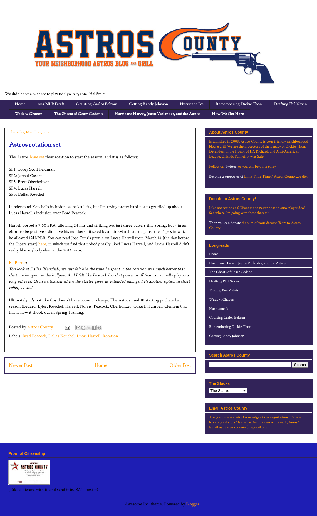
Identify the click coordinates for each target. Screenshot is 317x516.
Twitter (230, 166)
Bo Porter (17, 263)
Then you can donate (225, 222)
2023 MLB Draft (50, 104)
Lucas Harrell (88, 336)
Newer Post (21, 365)
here (42, 244)
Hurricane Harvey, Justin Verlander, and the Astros (157, 114)
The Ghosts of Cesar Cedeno (78, 114)
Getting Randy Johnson (148, 104)
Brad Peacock (34, 336)
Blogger (192, 504)
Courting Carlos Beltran (96, 104)
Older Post (180, 365)
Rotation (110, 336)
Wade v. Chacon (28, 114)
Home (20, 104)
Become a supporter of (226, 176)
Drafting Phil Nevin (290, 104)
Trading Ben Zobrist (224, 290)
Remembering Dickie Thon (239, 104)
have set (37, 157)
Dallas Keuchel (61, 336)
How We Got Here (228, 114)
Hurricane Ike (192, 104)
